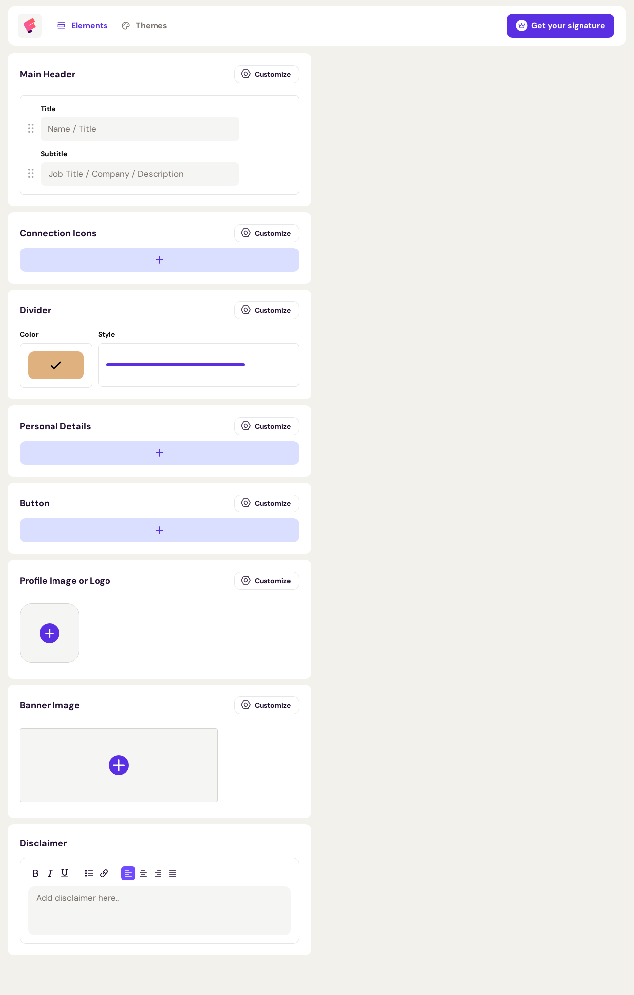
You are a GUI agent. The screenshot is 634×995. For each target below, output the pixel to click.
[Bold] (35, 873)
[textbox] (140, 174)
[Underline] (65, 873)
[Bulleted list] (89, 873)
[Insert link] (104, 873)
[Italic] (50, 873)
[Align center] (143, 873)
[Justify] (173, 873)
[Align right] (158, 873)
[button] (155, 122)
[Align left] (128, 873)
